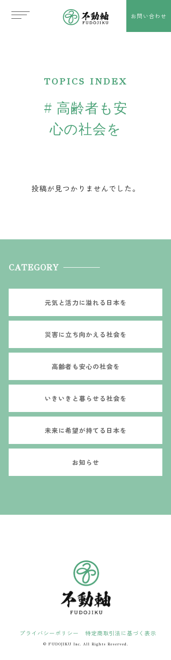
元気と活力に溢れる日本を (86, 302)
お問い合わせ (148, 16)
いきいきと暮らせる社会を (86, 398)
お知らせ (85, 462)
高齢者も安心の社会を (86, 366)
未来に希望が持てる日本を (86, 430)
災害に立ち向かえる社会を (86, 334)
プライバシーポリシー (49, 633)
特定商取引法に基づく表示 (120, 633)
